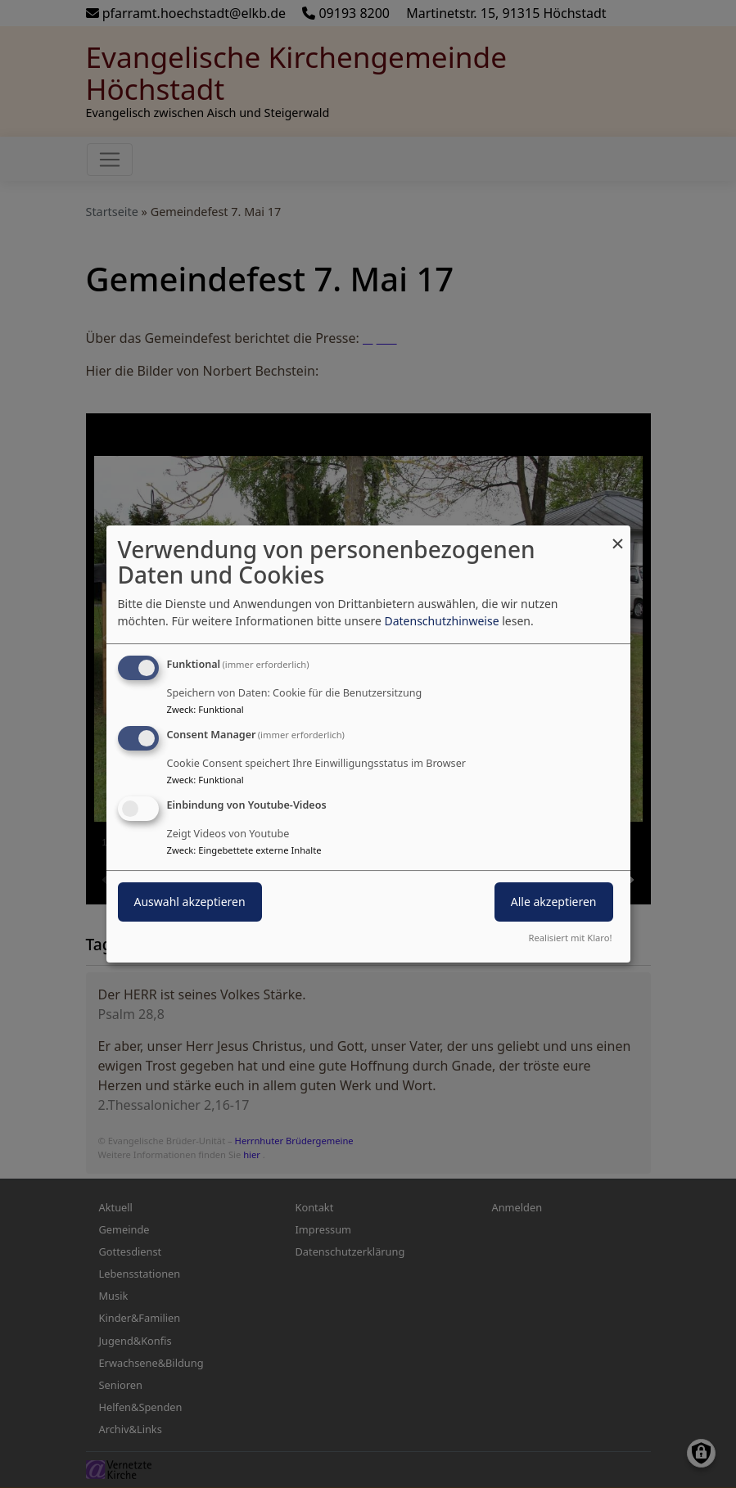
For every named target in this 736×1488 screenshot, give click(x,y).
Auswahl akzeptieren (190, 901)
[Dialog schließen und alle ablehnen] (618, 535)
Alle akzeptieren (554, 901)
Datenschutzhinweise (441, 621)
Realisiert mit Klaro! (570, 937)
